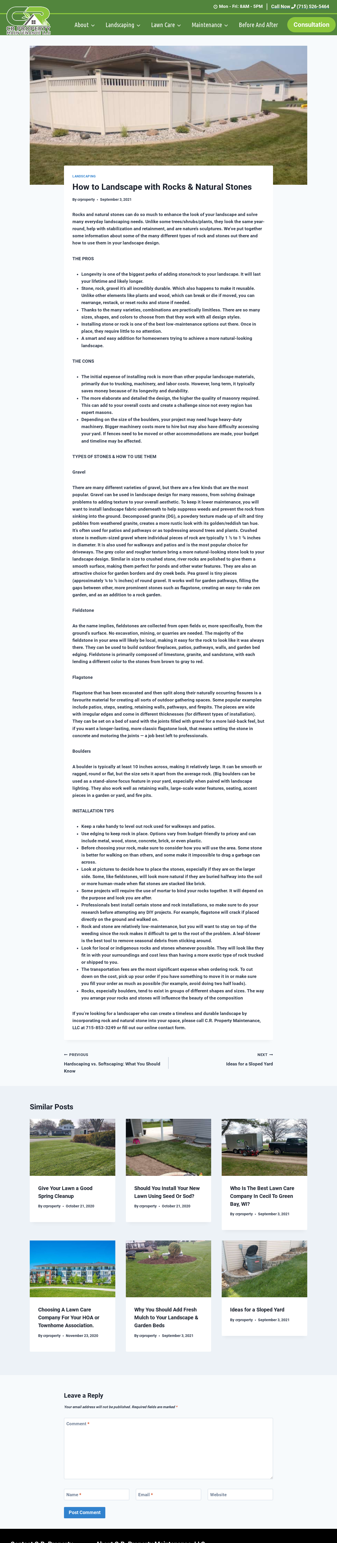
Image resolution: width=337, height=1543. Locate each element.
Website (218, 1494)
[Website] (240, 1494)
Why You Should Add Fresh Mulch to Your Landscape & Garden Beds (166, 1317)
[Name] (96, 1494)
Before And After (258, 24)
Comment (78, 1423)
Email (145, 1494)
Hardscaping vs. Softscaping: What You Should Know (114, 1062)
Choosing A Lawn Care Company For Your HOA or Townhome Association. (68, 1317)
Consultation (311, 24)
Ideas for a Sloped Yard (223, 1059)
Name (73, 1494)
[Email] (168, 1494)
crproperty (86, 199)
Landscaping (84, 176)
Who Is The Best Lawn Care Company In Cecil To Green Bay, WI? (262, 1196)
